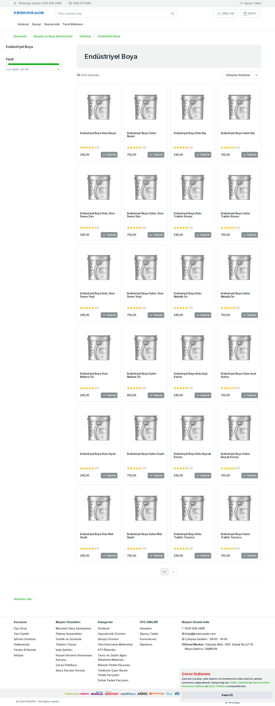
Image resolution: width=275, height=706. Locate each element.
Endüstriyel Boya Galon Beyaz (141, 134)
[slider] (16, 64)
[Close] (227, 695)
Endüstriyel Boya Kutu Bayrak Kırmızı (192, 455)
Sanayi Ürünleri (108, 639)
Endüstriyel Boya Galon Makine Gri (141, 375)
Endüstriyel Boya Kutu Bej (190, 133)
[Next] (173, 572)
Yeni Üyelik (21, 633)
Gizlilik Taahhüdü (238, 682)
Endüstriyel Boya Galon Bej (238, 133)
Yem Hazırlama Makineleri (115, 644)
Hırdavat (23, 24)
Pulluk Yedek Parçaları (113, 680)
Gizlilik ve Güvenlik (68, 639)
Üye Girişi (20, 628)
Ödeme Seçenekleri (69, 633)
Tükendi (109, 154)
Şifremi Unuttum (25, 639)
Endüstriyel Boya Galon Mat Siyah (144, 535)
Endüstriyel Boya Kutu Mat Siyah (96, 535)
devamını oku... (24, 599)
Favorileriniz (148, 639)
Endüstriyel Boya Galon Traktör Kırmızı (235, 215)
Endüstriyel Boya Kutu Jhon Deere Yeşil (97, 295)
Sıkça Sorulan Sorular (70, 670)
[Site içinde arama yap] (172, 14)
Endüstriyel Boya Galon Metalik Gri (235, 295)
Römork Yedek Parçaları (114, 665)
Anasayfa (20, 36)
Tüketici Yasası (66, 644)
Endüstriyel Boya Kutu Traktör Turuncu (187, 535)
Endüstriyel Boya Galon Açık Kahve (238, 375)
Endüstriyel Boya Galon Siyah (145, 453)
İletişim (18, 655)
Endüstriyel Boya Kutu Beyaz (98, 133)
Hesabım (146, 628)
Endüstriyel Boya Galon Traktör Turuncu (235, 535)
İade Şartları (64, 649)
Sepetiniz (146, 644)
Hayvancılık (52, 24)
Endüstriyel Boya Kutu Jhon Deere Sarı (97, 215)
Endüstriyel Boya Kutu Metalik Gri (187, 295)
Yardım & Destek (25, 649)
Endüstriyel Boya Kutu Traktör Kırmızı (187, 215)
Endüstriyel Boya (109, 36)
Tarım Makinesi (73, 24)
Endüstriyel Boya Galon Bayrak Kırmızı (235, 455)
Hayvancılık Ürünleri (111, 633)
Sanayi (36, 24)
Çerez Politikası (66, 665)
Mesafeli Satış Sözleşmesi (73, 628)
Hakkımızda (21, 644)
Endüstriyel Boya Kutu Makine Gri (94, 375)
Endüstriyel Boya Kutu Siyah (98, 453)
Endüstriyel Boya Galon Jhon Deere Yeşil (145, 295)
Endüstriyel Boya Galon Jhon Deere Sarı (145, 215)
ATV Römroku (107, 649)
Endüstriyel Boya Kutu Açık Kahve (191, 375)
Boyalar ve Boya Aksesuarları (53, 36)
